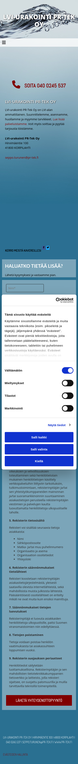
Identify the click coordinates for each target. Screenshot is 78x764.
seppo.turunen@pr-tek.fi (21, 157)
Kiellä (39, 461)
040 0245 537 (13, 742)
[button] (39, 84)
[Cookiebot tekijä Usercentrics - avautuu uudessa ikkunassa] (55, 300)
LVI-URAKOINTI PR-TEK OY (39, 21)
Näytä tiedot (57, 425)
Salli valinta (39, 449)
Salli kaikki (39, 437)
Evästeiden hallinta (15, 754)
